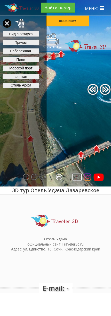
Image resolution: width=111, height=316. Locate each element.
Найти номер (58, 7)
